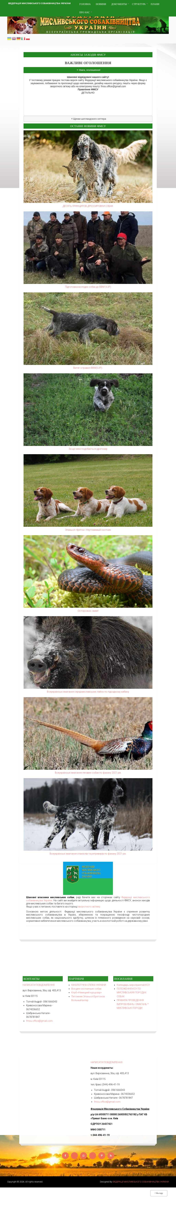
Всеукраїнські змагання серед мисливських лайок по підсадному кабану (88, 691)
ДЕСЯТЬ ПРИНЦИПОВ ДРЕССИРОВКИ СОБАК (88, 206)
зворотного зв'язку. (89, 580)
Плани (155, 4)
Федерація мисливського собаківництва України (39, 3)
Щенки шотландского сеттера (89, 118)
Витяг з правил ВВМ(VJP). (88, 367)
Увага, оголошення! (90, 70)
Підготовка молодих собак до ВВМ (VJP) (88, 286)
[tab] (88, 70)
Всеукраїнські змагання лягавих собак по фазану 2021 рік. (88, 772)
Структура (140, 5)
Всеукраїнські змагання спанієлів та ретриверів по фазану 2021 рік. (88, 853)
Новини (101, 4)
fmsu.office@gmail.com (113, 86)
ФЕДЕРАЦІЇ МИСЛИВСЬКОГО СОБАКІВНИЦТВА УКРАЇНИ (141, 1181)
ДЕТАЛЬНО (88, 92)
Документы (120, 5)
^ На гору (159, 1193)
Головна (85, 4)
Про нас (85, 14)
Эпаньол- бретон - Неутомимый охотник (88, 529)
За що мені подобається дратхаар (88, 448)
